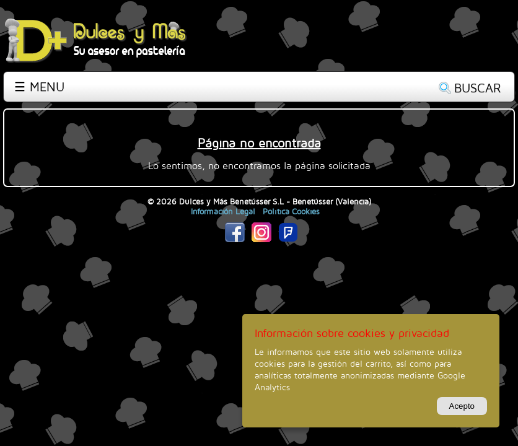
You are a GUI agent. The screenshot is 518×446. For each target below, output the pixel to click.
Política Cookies (291, 211)
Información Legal (223, 211)
